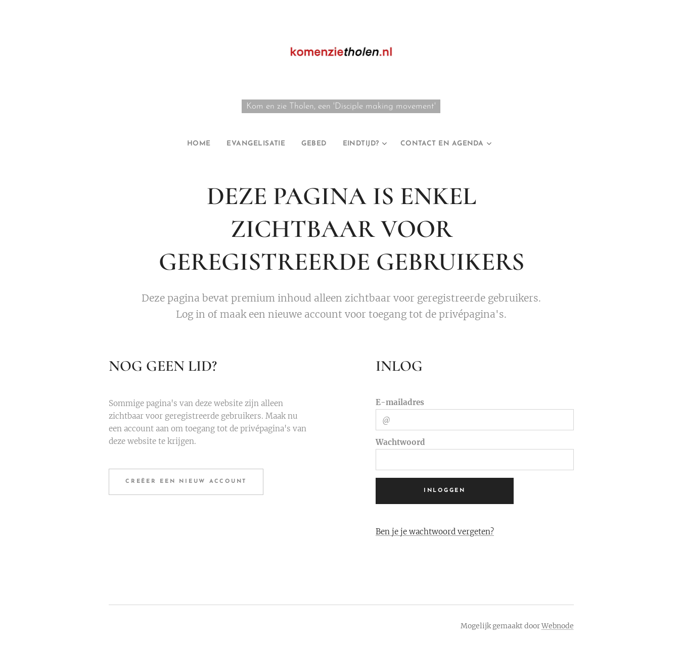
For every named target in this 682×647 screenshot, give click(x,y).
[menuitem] (184, 144)
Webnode (557, 625)
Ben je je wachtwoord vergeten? (434, 531)
